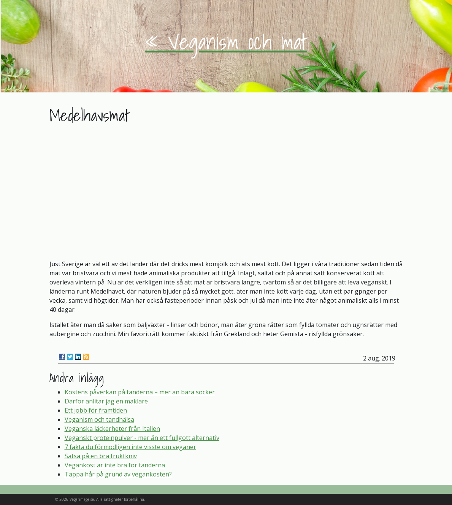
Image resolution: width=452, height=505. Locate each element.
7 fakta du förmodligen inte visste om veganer (130, 447)
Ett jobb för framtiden (96, 410)
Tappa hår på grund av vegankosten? (118, 474)
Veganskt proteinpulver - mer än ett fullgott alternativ (142, 438)
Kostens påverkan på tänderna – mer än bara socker (140, 392)
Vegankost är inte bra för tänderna (115, 465)
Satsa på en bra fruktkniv (101, 456)
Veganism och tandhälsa (99, 419)
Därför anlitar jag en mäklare (106, 401)
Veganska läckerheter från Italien (112, 428)
